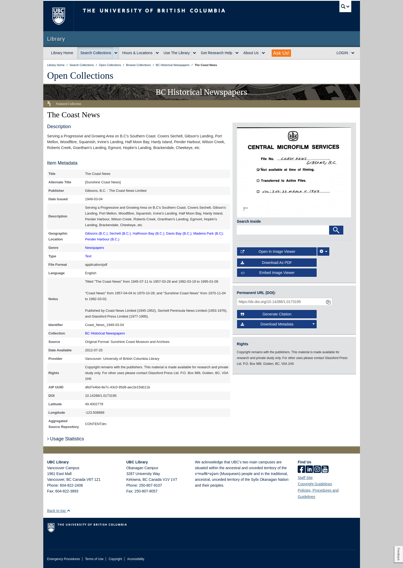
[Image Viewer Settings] (323, 251)
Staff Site (305, 478)
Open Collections (80, 75)
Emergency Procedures (63, 559)
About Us (251, 53)
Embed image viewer (268, 273)
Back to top (59, 511)
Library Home (62, 53)
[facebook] (301, 469)
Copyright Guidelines (315, 484)
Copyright (115, 559)
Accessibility (135, 559)
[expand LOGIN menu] (353, 53)
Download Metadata (278, 324)
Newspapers (94, 248)
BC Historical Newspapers (105, 333)
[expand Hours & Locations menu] (157, 53)
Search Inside (249, 221)
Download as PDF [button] (266, 262)
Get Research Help (216, 53)
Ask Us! (281, 53)
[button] (68, 511)
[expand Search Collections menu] (116, 53)
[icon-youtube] (325, 469)
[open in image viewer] (294, 172)
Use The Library (177, 53)
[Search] (336, 230)
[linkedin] (309, 469)
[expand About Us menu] (263, 53)
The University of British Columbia (58, 16)
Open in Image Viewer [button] (268, 251)
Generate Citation (266, 314)
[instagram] (317, 469)
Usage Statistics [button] (65, 438)
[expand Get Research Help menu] (237, 53)
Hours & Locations (137, 53)
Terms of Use (94, 559)
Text (88, 256)
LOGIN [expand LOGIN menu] (342, 53)
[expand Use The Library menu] (194, 53)
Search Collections (95, 53)
